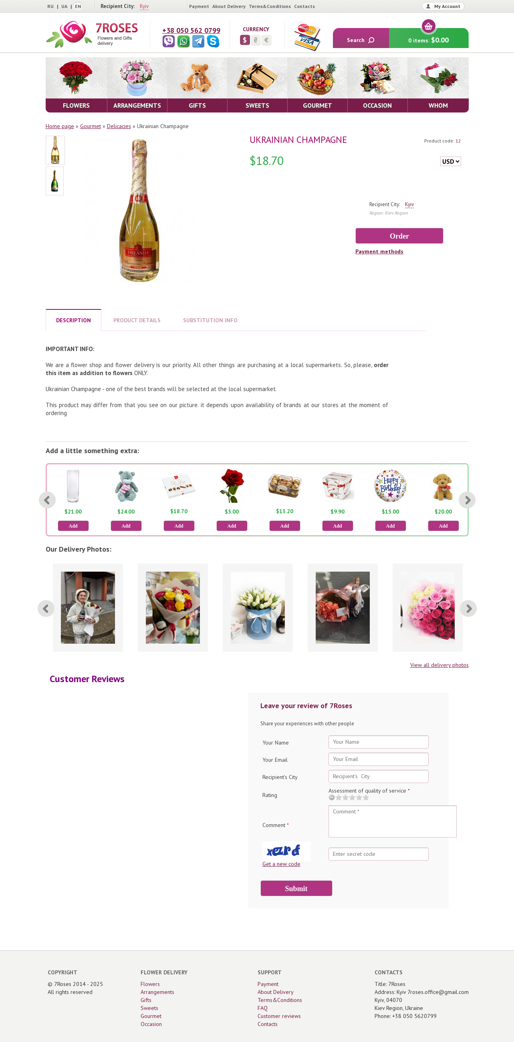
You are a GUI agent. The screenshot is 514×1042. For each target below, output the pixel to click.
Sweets (149, 1008)
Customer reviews (279, 1016)
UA (64, 6)
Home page (60, 126)
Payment (199, 6)
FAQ (263, 1008)
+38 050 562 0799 (191, 30)
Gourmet (90, 126)
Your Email (275, 759)
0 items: (428, 36)
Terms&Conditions (270, 6)
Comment (275, 825)
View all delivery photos (439, 665)
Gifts (146, 1000)
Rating (269, 795)
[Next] (467, 500)
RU (50, 6)
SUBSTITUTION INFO (210, 320)
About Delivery (229, 6)
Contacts (304, 6)
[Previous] (47, 500)
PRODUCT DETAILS (137, 320)
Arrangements (157, 992)
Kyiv (144, 6)
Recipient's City (280, 777)
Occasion (151, 1024)
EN (78, 6)
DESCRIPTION (73, 320)
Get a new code (281, 863)
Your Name (275, 742)
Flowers (150, 984)
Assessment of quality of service (369, 790)
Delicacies (119, 126)
